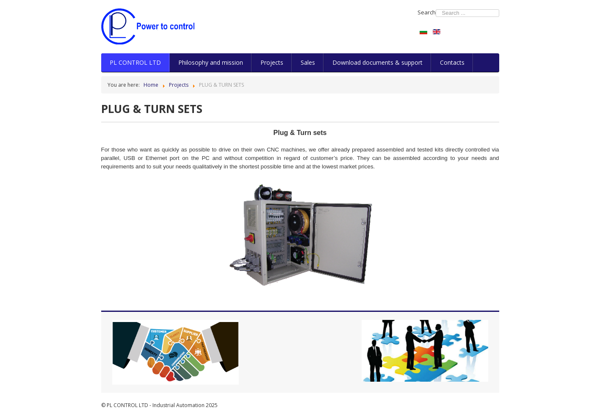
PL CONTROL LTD (135, 62)
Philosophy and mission (210, 62)
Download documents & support (377, 62)
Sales (308, 62)
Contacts (452, 62)
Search (427, 12)
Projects (271, 62)
